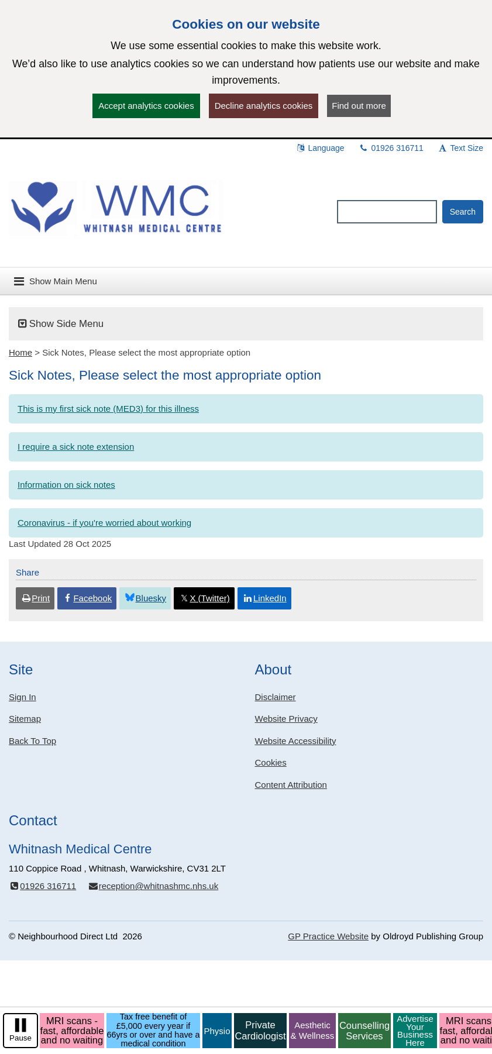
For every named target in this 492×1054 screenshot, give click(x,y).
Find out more (359, 106)
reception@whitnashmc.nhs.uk (152, 886)
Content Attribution (291, 785)
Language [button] (320, 148)
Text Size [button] (460, 148)
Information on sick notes (66, 485)
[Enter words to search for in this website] (387, 211)
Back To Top (32, 741)
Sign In (22, 697)
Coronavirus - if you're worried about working (104, 523)
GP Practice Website (328, 936)
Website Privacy (286, 719)
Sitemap (25, 719)
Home (20, 352)
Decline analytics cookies (264, 106)
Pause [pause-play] (20, 1038)
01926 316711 (391, 148)
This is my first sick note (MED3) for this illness (108, 409)
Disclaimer (275, 697)
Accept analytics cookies (146, 106)
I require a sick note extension (76, 447)
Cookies (271, 762)
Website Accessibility (295, 741)
